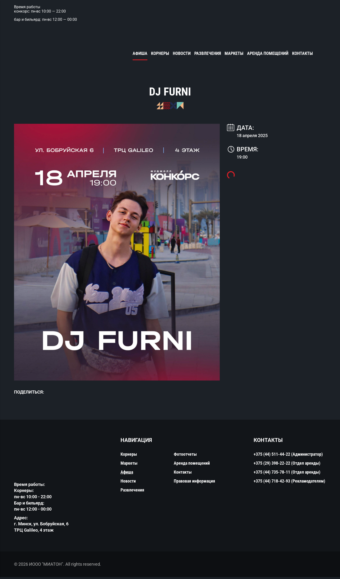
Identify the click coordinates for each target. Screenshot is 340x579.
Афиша (140, 53)
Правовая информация (194, 483)
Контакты (302, 53)
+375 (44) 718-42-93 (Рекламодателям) (289, 483)
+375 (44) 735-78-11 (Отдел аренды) (287, 474)
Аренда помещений (267, 53)
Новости (182, 53)
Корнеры (160, 53)
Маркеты (234, 53)
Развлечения (207, 53)
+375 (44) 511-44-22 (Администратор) (288, 456)
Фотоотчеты (185, 456)
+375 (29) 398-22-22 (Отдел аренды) (287, 465)
